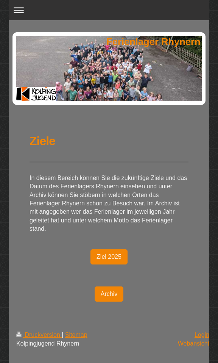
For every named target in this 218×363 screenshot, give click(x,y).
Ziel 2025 (109, 256)
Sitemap (76, 335)
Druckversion (39, 335)
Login (202, 335)
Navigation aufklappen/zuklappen (109, 10)
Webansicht (193, 343)
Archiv (109, 294)
